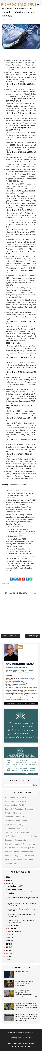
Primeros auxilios (12, 852)
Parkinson (32, 844)
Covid (21, 805)
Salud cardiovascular (14, 859)
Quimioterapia (27, 852)
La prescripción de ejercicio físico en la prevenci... (21, 910)
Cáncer (23, 797)
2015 (8, 957)
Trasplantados (11, 863)
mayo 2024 (12, 925)
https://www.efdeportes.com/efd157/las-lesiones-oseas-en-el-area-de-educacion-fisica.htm (21, 502)
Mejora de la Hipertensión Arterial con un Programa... (22, 904)
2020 (8, 941)
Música (24, 836)
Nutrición (33, 836)
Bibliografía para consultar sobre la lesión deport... (22, 893)
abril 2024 (12, 928)
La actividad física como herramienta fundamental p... (21, 915)
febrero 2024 (13, 932)
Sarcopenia (29, 859)
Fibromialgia (10, 828)
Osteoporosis (20, 840)
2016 (8, 953)
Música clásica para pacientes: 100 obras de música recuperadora (26, 983)
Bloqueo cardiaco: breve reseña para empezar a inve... (21, 921)
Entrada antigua (33, 636)
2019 (8, 944)
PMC (10, 154)
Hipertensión (25, 832)
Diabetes (29, 809)
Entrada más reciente (10, 636)
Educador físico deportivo (16, 817)
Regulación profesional (24, 856)
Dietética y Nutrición (13, 813)
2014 (8, 960)
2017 (8, 950)
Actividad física (11, 797)
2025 (8, 880)
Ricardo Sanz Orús (21, 972)
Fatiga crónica (25, 825)
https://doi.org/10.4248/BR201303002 (20, 229)
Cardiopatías (10, 801)
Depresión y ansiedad (14, 809)
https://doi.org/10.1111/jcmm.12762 (19, 210)
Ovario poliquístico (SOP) (15, 844)
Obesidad (8, 840)
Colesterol (22, 801)
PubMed (20, 101)
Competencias (11, 805)
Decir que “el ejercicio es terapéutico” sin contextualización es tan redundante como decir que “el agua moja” (20, 995)
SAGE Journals (18, 193)
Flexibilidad (22, 828)
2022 (8, 938)
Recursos (8, 20)
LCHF (7, 836)
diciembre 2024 (14, 886)
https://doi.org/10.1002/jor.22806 (18, 468)
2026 (8, 877)
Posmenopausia (27, 848)
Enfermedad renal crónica (16, 821)
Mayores (14, 836)
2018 (8, 947)
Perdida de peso (11, 848)
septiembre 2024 (15, 889)
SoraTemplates (15, 1038)
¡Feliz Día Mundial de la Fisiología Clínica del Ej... (23, 899)
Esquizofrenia (10, 825)
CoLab (21, 115)
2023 (8, 935)
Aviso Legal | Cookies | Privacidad (21, 1033)
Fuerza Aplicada (11, 832)
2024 (8, 883)
